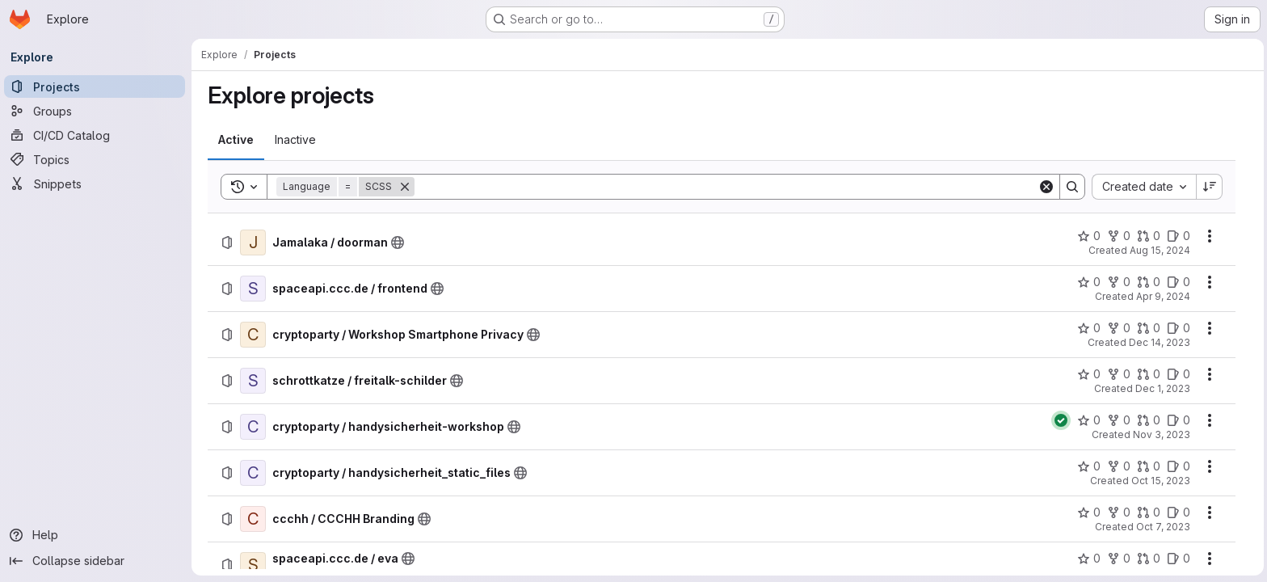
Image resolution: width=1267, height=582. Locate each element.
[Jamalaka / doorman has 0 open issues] (1178, 236)
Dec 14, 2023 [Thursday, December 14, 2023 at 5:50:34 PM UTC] (1159, 342)
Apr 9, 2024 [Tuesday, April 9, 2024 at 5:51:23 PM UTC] (1163, 296)
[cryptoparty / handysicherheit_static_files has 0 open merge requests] (1148, 466)
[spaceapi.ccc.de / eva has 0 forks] (1118, 558)
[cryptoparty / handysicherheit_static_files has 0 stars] (1089, 466)
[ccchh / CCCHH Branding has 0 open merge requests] (1148, 512)
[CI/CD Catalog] (96, 135)
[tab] (236, 140)
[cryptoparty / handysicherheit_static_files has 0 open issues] (1178, 466)
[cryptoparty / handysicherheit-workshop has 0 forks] (1118, 420)
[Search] (726, 186)
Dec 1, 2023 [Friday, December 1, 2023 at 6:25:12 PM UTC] (1162, 388)
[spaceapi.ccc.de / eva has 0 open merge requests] (1148, 558)
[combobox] (1144, 187)
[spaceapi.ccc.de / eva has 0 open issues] (1178, 558)
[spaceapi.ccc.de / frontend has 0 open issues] (1178, 282)
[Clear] (1046, 186)
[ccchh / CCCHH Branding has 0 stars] (1089, 512)
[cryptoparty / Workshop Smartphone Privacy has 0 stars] (1089, 328)
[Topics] (96, 159)
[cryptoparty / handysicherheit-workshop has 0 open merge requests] (1148, 420)
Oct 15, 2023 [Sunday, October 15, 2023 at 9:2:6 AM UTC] (1160, 480)
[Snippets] (96, 183)
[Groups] (96, 110)
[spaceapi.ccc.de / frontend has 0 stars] (1089, 282)
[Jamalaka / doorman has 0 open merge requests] (1148, 236)
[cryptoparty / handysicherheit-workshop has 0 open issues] (1178, 420)
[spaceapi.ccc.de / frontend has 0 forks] (1118, 282)
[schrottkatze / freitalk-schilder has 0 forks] (1118, 374)
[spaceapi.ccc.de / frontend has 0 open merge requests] (1148, 282)
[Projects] (96, 86)
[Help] (96, 535)
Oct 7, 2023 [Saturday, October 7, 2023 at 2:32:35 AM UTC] (1163, 527)
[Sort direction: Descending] (1210, 187)
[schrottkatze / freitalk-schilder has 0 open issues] (1178, 374)
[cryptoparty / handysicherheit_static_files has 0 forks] (1118, 466)
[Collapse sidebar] (96, 561)
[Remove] (405, 186)
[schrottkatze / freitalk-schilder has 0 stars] (1089, 374)
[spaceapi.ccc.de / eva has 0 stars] (1089, 558)
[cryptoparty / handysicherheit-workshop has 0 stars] (1089, 420)
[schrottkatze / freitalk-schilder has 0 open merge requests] (1148, 374)
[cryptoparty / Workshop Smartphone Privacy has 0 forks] (1118, 328)
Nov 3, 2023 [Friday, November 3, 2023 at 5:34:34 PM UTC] (1161, 434)
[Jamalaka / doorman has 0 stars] (1089, 236)
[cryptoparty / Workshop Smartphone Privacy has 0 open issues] (1178, 328)
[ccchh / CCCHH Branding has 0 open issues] (1178, 512)
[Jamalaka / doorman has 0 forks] (1118, 236)
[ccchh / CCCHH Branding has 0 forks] (1118, 512)
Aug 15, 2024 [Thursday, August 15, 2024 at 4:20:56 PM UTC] (1160, 250)
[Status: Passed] (1061, 420)
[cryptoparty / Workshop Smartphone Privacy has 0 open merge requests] (1148, 328)
